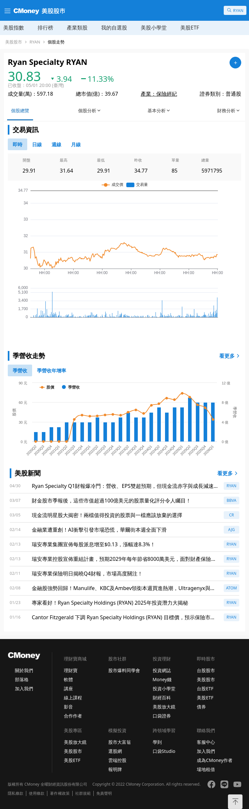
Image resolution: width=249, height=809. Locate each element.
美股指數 (13, 27)
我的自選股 (114, 27)
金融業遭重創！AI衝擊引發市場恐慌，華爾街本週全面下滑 (99, 529)
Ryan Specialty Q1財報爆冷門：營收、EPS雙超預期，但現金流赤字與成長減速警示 (123, 486)
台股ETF (205, 688)
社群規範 (83, 793)
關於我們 (24, 670)
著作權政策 (59, 793)
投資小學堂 (164, 688)
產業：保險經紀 (159, 93)
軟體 (68, 679)
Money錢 (162, 679)
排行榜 (45, 27)
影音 (68, 707)
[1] (51, 370)
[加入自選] (235, 62)
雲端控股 (117, 760)
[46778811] (37, 144)
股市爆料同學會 (124, 670)
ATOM (231, 588)
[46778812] (56, 144)
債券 (201, 707)
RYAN (35, 42)
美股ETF (189, 27)
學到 (157, 742)
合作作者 (73, 716)
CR (231, 515)
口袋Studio (164, 751)
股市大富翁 (119, 742)
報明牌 (115, 769)
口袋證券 (162, 716)
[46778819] (76, 144)
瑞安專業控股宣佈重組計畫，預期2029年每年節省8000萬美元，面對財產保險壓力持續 (124, 559)
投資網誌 (162, 670)
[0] (17, 144)
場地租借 (206, 769)
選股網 (115, 751)
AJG (231, 529)
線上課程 (73, 697)
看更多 (230, 356)
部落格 (22, 679)
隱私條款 (15, 793)
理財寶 (70, 670)
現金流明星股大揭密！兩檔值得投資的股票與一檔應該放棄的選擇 (107, 515)
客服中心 (206, 742)
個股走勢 (56, 42)
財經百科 (162, 697)
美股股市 (13, 42)
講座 (68, 688)
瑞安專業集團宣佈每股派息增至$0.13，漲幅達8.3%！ (93, 544)
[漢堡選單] (7, 10)
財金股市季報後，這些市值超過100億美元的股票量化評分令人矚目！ (111, 500)
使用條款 (36, 793)
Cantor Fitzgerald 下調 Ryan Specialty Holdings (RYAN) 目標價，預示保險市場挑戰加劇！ (124, 617)
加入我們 (24, 688)
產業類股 (77, 27)
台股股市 (206, 670)
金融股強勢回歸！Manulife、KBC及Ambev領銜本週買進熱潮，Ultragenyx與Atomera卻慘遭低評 (121, 588)
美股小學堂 (154, 27)
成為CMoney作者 (214, 760)
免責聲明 (104, 793)
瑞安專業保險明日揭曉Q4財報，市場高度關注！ (87, 573)
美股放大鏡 (164, 707)
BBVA (231, 500)
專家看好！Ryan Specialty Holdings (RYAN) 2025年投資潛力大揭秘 (110, 602)
